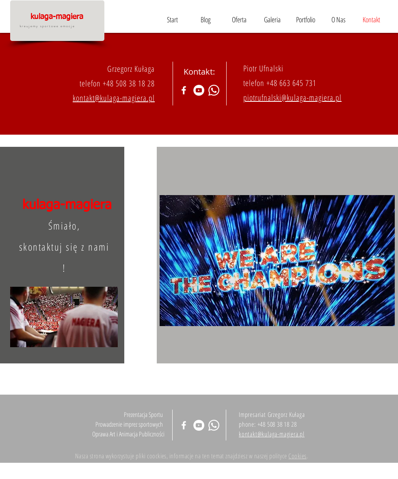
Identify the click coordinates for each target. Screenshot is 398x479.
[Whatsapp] (213, 90)
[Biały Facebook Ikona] (183, 90)
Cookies (297, 455)
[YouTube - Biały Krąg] (198, 90)
